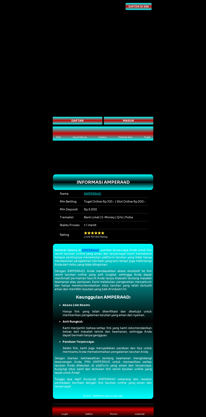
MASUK (128, 120)
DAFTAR (77, 120)
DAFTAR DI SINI (138, 6)
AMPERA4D (92, 194)
